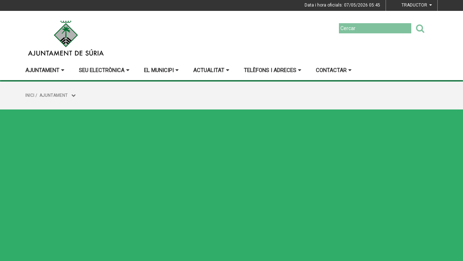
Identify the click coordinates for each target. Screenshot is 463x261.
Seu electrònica (104, 70)
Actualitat (211, 70)
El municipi (161, 70)
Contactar (334, 70)
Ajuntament (44, 70)
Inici (29, 95)
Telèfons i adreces (272, 70)
